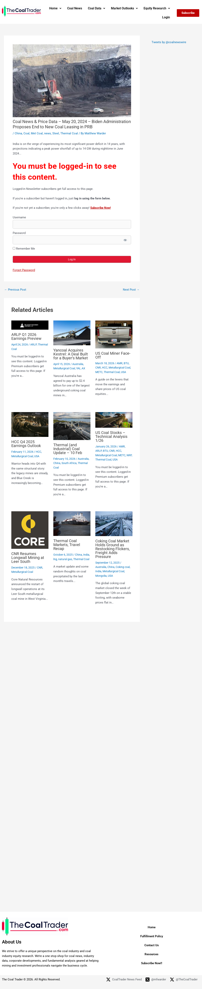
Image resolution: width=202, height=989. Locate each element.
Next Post (131, 289)
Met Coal (37, 133)
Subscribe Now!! (151, 963)
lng (55, 559)
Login (166, 17)
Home (55, 8)
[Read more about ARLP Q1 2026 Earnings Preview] (29, 325)
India (86, 554)
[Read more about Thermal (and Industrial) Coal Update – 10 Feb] (71, 426)
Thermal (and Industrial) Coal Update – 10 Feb (67, 449)
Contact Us (151, 945)
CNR (98, 367)
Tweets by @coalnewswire (169, 42)
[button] (55, 8)
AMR (119, 363)
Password (19, 233)
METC (99, 372)
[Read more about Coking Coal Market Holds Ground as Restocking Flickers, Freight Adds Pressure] (113, 523)
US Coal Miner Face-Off (112, 355)
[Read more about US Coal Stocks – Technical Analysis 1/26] (113, 419)
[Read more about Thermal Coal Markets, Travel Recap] (71, 523)
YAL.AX (80, 368)
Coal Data (96, 8)
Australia (77, 364)
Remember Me (24, 248)
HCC (104, 367)
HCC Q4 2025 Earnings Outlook (26, 443)
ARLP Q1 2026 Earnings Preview (26, 336)
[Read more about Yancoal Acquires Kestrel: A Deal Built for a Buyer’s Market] (71, 333)
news (47, 133)
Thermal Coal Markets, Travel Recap (66, 544)
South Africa (69, 463)
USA (123, 372)
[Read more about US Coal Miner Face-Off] (113, 334)
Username (19, 217)
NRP (129, 455)
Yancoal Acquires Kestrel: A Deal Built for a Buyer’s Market (70, 354)
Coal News (74, 8)
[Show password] (125, 240)
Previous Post (15, 289)
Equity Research (157, 8)
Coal (26, 133)
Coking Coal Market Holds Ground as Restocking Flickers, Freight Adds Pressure (112, 549)
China (18, 133)
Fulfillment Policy (151, 936)
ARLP (33, 344)
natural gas (65, 559)
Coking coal (123, 567)
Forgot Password (24, 270)
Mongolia (101, 575)
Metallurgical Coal (64, 368)
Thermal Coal (69, 133)
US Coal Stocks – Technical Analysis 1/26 (111, 436)
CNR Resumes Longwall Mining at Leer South (27, 557)
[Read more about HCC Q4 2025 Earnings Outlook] (29, 424)
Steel (55, 133)
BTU (126, 363)
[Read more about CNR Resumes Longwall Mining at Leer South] (29, 530)
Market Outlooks (124, 8)
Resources (151, 954)
